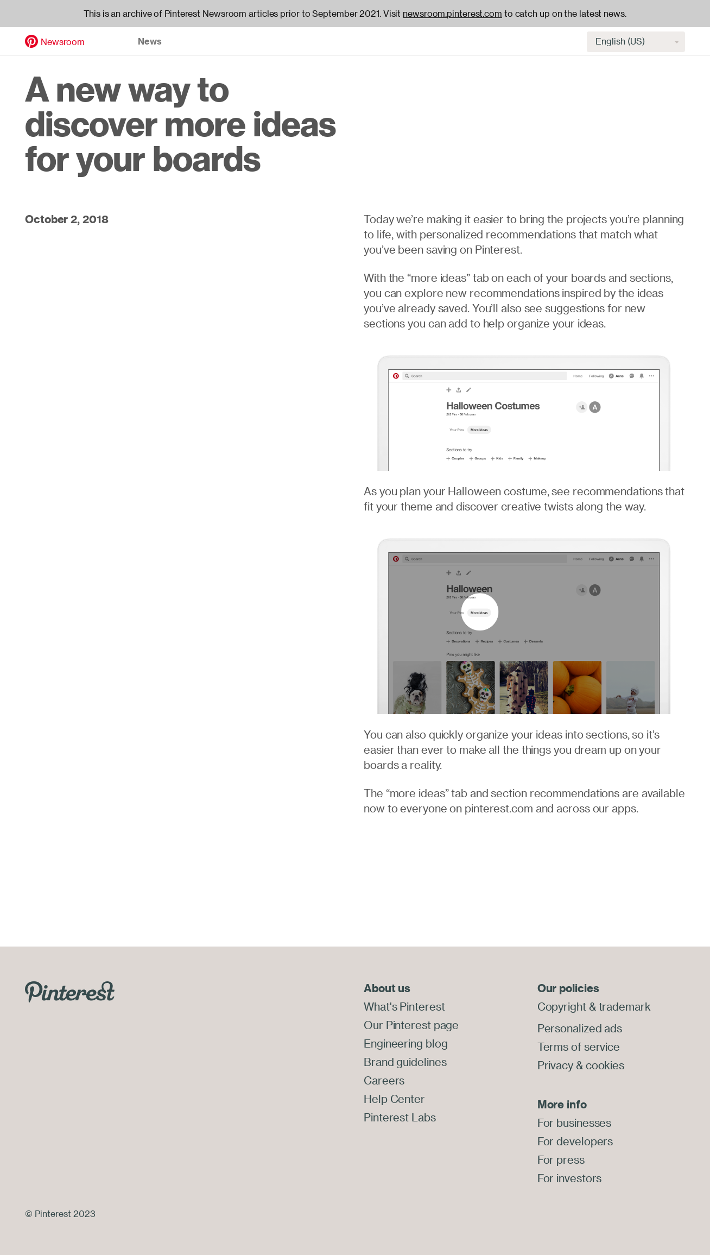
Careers (384, 1080)
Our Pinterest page (411, 1025)
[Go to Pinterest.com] (70, 991)
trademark (625, 1006)
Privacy (555, 1065)
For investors (569, 1178)
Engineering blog (405, 1043)
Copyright (561, 1006)
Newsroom (63, 41)
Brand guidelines (405, 1062)
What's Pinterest (404, 1006)
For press (561, 1159)
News (150, 41)
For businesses (574, 1123)
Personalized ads (579, 1028)
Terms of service (578, 1047)
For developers (575, 1141)
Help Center (394, 1099)
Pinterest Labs (400, 1117)
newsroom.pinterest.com (452, 13)
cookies (605, 1065)
